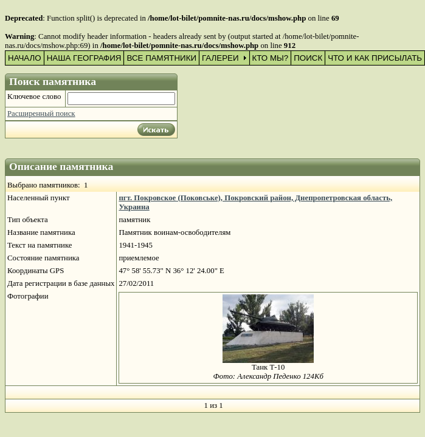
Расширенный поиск (41, 113)
